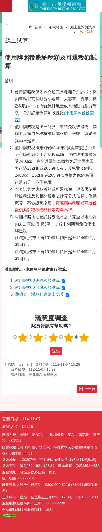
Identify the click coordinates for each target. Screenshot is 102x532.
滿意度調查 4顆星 (68, 337)
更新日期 (10, 419)
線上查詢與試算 (82, 27)
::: (3, 13)
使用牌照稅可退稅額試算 (37, 287)
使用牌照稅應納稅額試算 (37, 280)
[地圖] (91, 459)
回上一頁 (87, 389)
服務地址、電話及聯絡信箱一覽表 (29, 472)
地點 (49, 510)
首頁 (38, 27)
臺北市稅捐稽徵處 (57, 6)
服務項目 (34, 510)
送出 (45, 351)
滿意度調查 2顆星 (38, 337)
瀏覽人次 (10, 426)
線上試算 (87, 32)
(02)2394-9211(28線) (37, 466)
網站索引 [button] (6, 6)
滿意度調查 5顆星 (84, 337)
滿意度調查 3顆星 (53, 337)
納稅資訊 (56, 27)
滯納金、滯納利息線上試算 (39, 294)
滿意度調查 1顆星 (22, 337)
